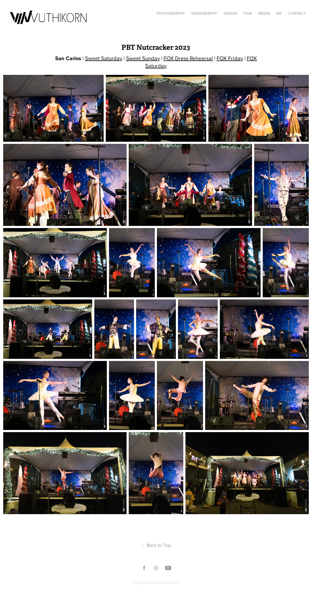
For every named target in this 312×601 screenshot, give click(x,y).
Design (230, 13)
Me (279, 13)
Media (264, 13)
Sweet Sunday (143, 58)
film (248, 13)
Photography (171, 13)
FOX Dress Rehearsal (188, 58)
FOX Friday (230, 58)
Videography (204, 13)
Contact (296, 13)
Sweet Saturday (103, 58)
